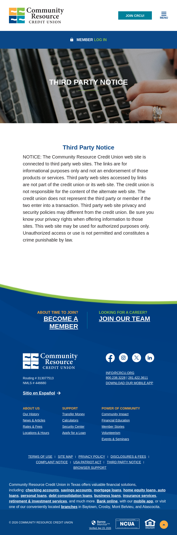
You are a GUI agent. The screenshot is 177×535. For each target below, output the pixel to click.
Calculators (70, 420)
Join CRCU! (135, 16)
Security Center (73, 426)
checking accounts (42, 490)
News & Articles (34, 420)
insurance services (139, 496)
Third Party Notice (124, 462)
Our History (31, 414)
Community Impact (115, 414)
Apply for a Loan (74, 433)
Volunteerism (111, 433)
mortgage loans (107, 490)
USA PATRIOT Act (87, 462)
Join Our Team (124, 318)
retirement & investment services (38, 501)
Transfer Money (73, 414)
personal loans (34, 496)
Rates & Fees (32, 426)
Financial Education (116, 420)
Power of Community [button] (121, 408)
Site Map (65, 456)
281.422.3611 (138, 378)
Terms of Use (40, 456)
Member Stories (113, 426)
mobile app (143, 501)
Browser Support (89, 467)
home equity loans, (140, 490)
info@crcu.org (120, 373)
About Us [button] (31, 408)
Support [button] (70, 408)
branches (69, 507)
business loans (107, 496)
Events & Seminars (115, 439)
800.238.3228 (116, 378)
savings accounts (76, 490)
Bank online (107, 501)
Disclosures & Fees (128, 456)
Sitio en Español (39, 393)
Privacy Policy (91, 456)
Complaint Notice (52, 462)
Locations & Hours (36, 433)
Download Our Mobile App (129, 383)
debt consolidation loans (70, 496)
